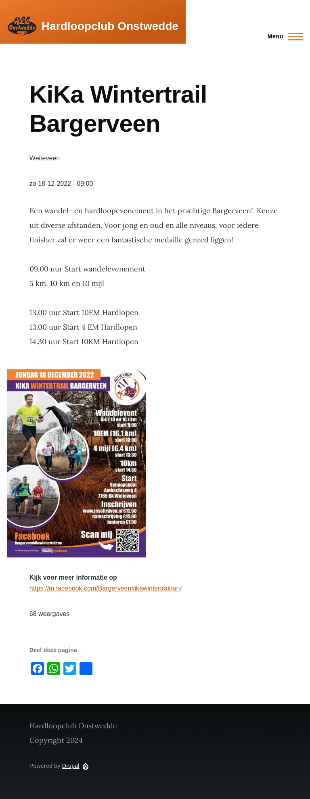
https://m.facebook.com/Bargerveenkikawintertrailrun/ (105, 588)
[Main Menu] (282, 36)
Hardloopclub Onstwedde (110, 26)
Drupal (71, 766)
